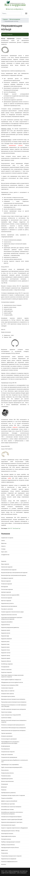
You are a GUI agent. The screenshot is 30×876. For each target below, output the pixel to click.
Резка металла (4, 770)
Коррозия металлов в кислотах (9, 614)
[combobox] (11, 13)
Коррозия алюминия (6, 638)
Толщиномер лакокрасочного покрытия (11, 856)
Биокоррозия (4, 586)
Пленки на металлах (6, 669)
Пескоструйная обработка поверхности (11, 679)
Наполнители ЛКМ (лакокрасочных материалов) (13, 727)
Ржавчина (3, 789)
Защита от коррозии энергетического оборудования (14, 828)
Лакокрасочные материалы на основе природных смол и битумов (13, 705)
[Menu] (26, 13)
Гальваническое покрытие (7, 751)
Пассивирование (5, 749)
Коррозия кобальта (6, 661)
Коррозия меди (5, 636)
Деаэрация (4, 787)
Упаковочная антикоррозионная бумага (11, 816)
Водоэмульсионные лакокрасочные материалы (13, 699)
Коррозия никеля (5, 630)
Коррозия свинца (5, 655)
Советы (3, 540)
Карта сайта (4, 551)
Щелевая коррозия (6, 592)
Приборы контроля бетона (8, 844)
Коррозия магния (5, 633)
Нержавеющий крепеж (7, 778)
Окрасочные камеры (6, 712)
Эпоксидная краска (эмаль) (8, 696)
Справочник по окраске (7, 537)
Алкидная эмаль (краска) (7, 693)
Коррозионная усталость (7, 603)
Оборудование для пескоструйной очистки (12, 682)
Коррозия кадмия (5, 658)
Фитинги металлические (7, 781)
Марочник (3, 543)
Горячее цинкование (6, 733)
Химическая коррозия (6, 567)
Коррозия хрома (5, 647)
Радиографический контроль (8, 836)
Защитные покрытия (6, 672)
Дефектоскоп (4, 850)
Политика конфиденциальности (9, 861)
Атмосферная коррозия (7, 578)
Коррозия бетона (5, 624)
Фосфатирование (5, 746)
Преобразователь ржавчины (8, 792)
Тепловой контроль (6, 839)
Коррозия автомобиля (6, 622)
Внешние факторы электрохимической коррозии (13, 575)
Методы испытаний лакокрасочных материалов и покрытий (13, 721)
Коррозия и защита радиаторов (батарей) (11, 819)
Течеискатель (4, 853)
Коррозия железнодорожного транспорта (11, 822)
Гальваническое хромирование (9, 757)
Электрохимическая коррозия (8, 569)
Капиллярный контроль (7, 833)
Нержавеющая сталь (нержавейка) (10, 764)
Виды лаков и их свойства (7, 690)
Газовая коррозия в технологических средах (12, 612)
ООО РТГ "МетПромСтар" (14, 528)
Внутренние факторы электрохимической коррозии (14, 572)
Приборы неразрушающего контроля (10, 842)
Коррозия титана (5, 650)
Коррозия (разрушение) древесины (10, 627)
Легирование (4, 784)
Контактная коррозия (6, 597)
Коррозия (3, 561)
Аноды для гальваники (7, 754)
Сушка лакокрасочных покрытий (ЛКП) (11, 715)
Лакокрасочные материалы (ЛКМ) (9, 685)
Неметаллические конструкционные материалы (13, 730)
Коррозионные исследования (8, 858)
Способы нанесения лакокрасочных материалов (13, 709)
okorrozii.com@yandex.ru (15, 9)
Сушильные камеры (6, 717)
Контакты (3, 864)
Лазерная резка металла (7, 773)
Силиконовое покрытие (7, 688)
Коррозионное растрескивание (9, 606)
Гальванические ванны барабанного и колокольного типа (14, 760)
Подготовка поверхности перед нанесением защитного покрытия (12, 675)
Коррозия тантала (5, 652)
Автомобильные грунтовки (8, 804)
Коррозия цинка (5, 641)
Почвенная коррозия (6, 583)
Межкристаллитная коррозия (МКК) (10, 595)
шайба (9, 478)
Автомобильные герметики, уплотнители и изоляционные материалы (12, 813)
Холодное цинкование (6, 736)
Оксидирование (5, 666)
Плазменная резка (6, 775)
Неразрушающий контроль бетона (10, 847)
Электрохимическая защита (8, 825)
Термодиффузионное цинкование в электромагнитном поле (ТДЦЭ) (10, 742)
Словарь (3, 549)
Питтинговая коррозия (7, 589)
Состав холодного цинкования (9, 739)
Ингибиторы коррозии (7, 664)
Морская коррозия (6, 581)
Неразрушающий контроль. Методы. (10, 830)
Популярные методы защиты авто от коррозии (13, 795)
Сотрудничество (5, 554)
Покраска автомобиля (6, 798)
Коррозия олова (5, 644)
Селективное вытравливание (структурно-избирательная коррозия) (11, 618)
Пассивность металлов (7, 609)
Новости (3, 546)
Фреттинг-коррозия (6, 600)
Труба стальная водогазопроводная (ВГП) (11, 767)
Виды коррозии (5, 564)
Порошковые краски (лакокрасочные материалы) (13, 702)
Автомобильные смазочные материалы (11, 806)
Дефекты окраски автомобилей (9, 801)
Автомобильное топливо (7, 809)
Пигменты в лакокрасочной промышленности (13, 725)
